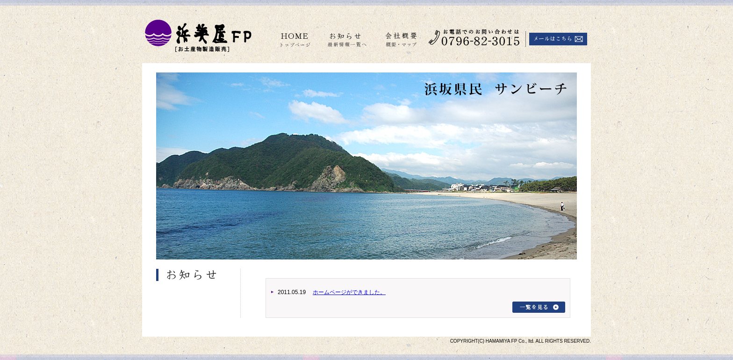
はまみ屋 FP (197, 33)
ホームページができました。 (349, 292)
